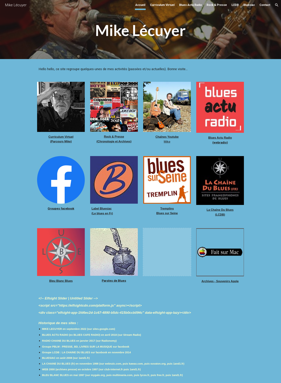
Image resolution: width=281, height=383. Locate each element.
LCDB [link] (235, 5)
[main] (140, 30)
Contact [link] (264, 5)
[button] (276, 5)
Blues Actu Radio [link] (190, 5)
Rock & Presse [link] (217, 5)
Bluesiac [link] (249, 5)
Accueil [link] (140, 5)
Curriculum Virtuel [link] (162, 5)
